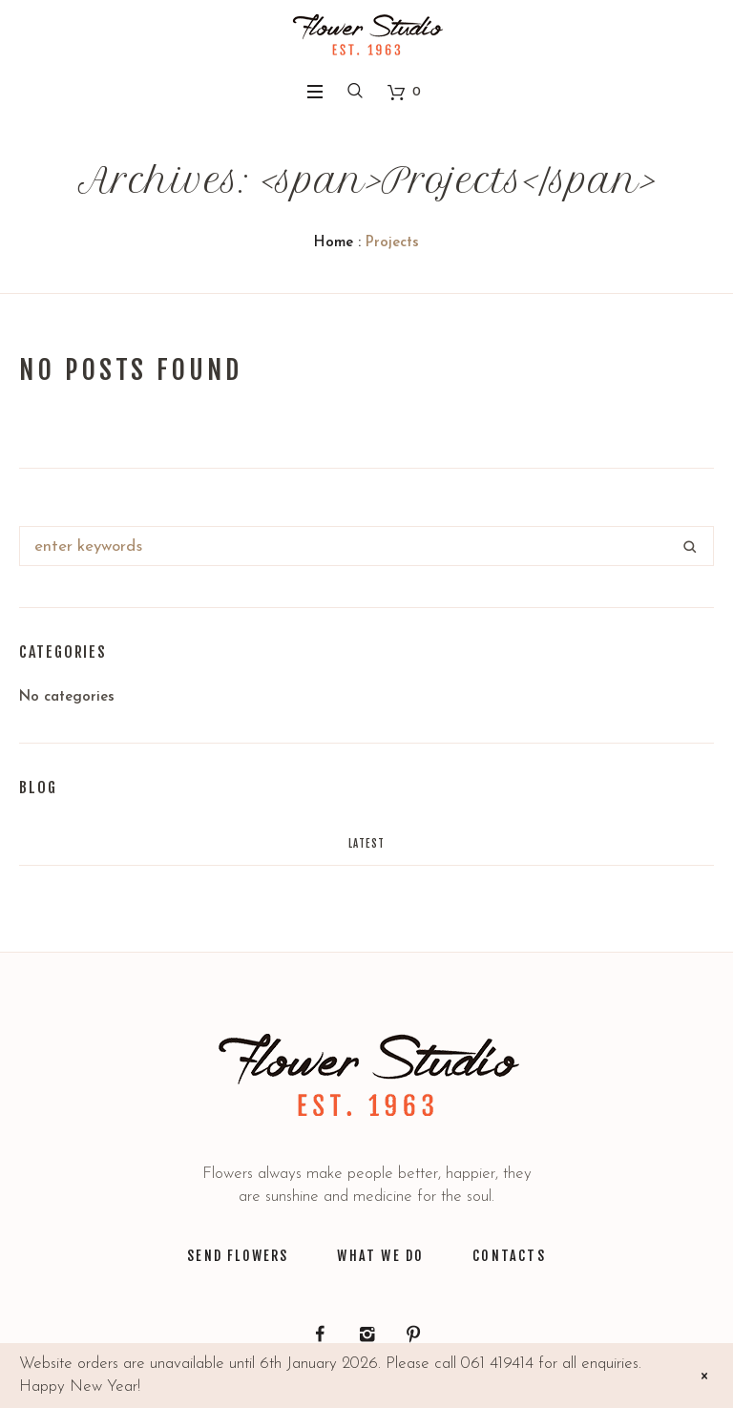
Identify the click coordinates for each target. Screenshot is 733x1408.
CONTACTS (508, 1256)
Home (333, 243)
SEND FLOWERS (237, 1256)
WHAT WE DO (380, 1256)
